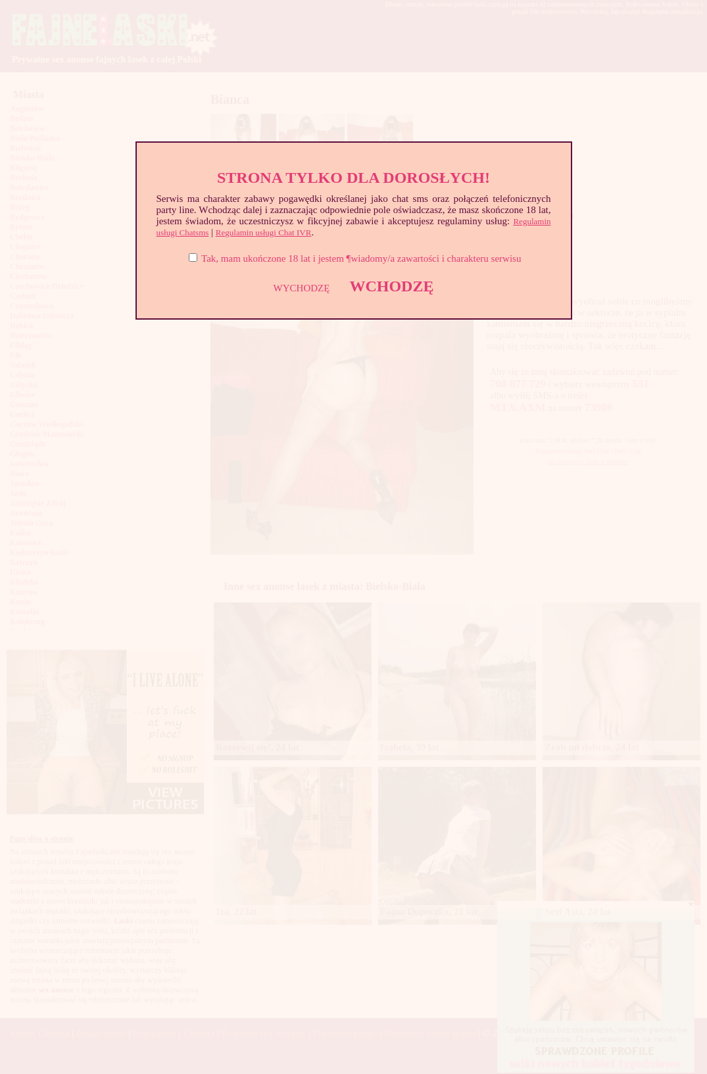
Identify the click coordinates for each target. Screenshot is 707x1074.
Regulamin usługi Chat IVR (264, 232)
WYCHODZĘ (302, 288)
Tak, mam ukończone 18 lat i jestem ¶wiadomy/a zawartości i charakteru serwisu (361, 258)
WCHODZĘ (391, 286)
